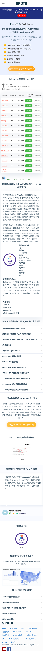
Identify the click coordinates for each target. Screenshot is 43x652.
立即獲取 (22, 15)
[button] (21, 328)
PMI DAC (5, 146)
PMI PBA (5, 131)
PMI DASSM (5, 151)
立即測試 (37, 100)
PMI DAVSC (4, 141)
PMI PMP (5, 100)
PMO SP (4, 166)
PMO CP (4, 161)
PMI (18, 24)
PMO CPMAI (5, 170)
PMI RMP (5, 136)
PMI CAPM (4, 116)
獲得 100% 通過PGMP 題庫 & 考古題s (21, 69)
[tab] (21, 328)
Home (12, 24)
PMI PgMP (4, 121)
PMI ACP (5, 106)
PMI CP (4, 111)
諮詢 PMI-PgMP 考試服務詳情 (21, 425)
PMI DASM (4, 156)
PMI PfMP (4, 126)
